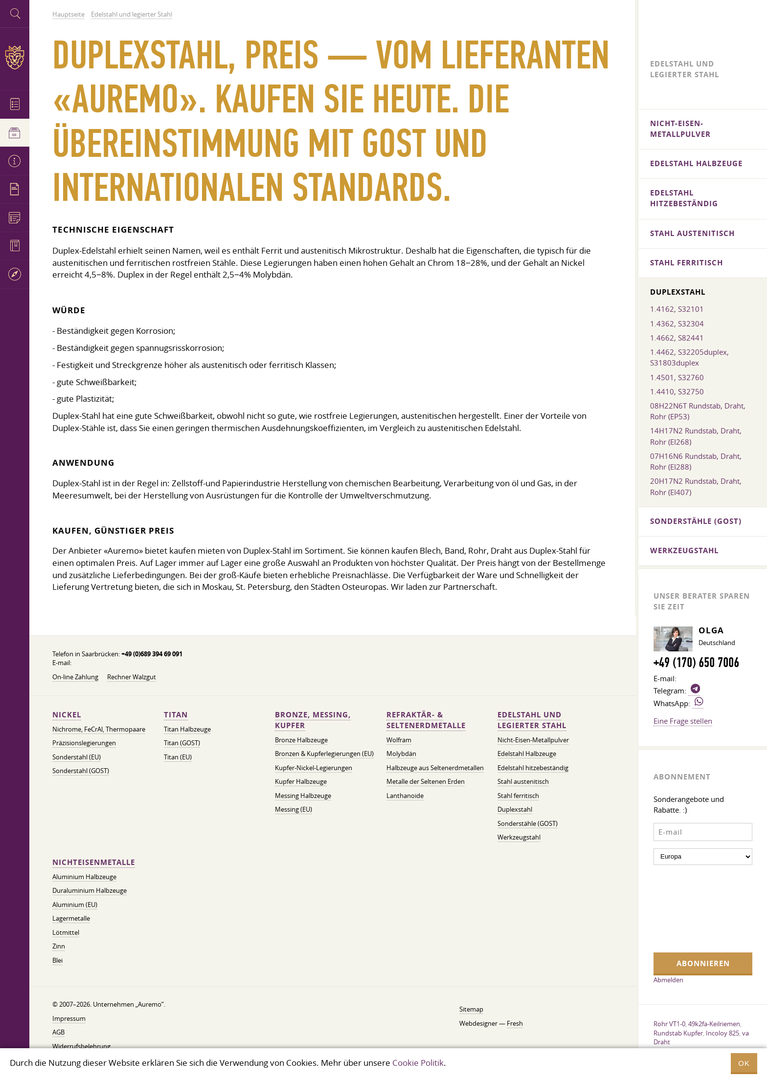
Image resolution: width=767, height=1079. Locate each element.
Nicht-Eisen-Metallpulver (533, 740)
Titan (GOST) (182, 743)
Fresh (515, 1023)
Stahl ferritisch (518, 796)
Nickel (66, 715)
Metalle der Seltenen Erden (425, 781)
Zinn (58, 946)
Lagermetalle (71, 918)
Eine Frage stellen (683, 721)
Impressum (69, 1018)
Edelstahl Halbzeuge (526, 754)
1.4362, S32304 (677, 323)
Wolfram (398, 740)
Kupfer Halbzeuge (301, 781)
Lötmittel (65, 932)
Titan (176, 715)
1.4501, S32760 (677, 377)
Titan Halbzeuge (187, 729)
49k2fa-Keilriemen (714, 1023)
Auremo (14, 57)
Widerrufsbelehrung (81, 1046)
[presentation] (694, 907)
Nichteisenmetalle (93, 862)
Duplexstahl (514, 809)
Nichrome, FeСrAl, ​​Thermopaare (98, 729)
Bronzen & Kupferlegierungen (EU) (324, 754)
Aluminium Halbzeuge (84, 877)
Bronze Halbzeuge (301, 740)
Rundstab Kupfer (678, 1033)
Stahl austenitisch (523, 781)
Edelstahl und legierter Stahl (531, 720)
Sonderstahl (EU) (76, 757)
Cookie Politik (418, 1062)
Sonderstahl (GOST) (80, 771)
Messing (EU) (293, 809)
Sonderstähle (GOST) (527, 824)
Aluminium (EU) (74, 905)
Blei (57, 960)
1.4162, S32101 (677, 309)
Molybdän (401, 754)
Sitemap (471, 1009)
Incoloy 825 (722, 1033)
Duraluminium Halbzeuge (89, 890)
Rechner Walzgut (131, 677)
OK (744, 1063)
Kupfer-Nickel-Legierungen (313, 768)
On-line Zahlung (75, 677)
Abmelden (668, 979)
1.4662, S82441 (677, 338)
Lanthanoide (405, 796)
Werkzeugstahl (519, 837)
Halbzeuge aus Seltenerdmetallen (435, 768)
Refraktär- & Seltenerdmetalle (426, 720)
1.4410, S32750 (677, 391)
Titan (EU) (178, 757)
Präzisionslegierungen (84, 743)
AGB (58, 1032)
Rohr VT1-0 (669, 1023)
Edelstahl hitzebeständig (532, 768)
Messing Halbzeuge (303, 796)
